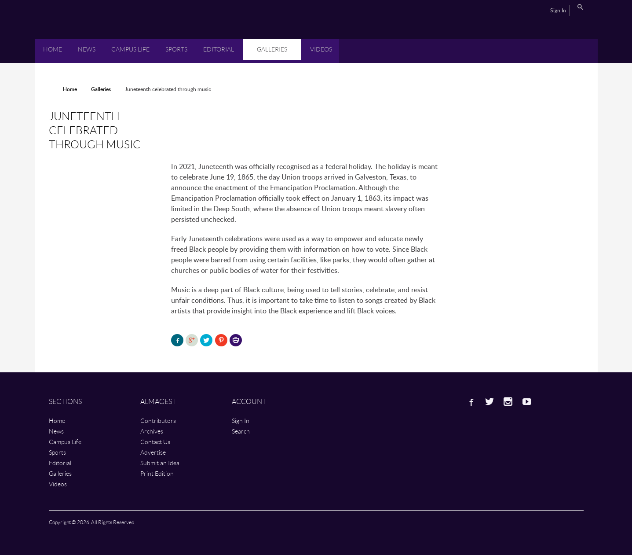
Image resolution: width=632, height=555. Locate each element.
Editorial (218, 49)
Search (580, 7)
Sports (176, 49)
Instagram (508, 401)
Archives (151, 431)
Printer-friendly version (236, 341)
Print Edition (157, 473)
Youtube (527, 401)
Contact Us (155, 441)
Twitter (489, 401)
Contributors (158, 420)
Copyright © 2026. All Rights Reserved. (92, 522)
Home (52, 49)
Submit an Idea (159, 463)
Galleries (272, 49)
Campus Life (130, 49)
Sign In (558, 10)
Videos (321, 49)
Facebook (471, 401)
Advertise (153, 452)
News (86, 49)
